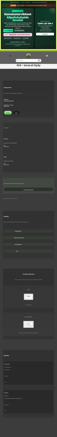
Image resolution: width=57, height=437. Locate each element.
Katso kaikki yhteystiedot (28, 189)
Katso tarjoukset (8, 30)
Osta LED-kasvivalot (19, 30)
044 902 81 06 (6, 164)
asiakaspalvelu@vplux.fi (9, 101)
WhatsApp (8, 113)
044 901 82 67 (6, 106)
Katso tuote (17, 45)
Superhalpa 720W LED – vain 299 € (17, 42)
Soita (16, 113)
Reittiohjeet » (6, 376)
